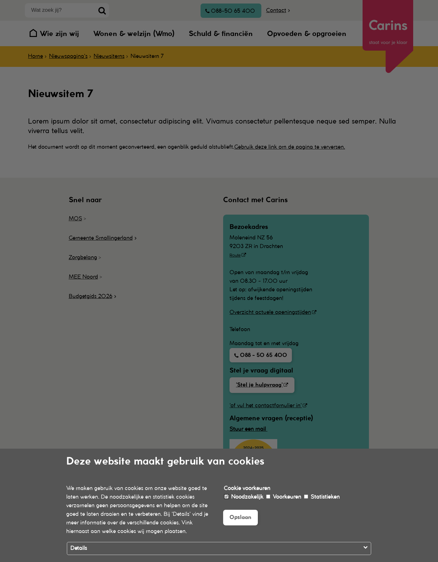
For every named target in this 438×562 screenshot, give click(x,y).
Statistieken (322, 497)
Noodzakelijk (243, 497)
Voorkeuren (283, 497)
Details (78, 548)
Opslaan (240, 517)
